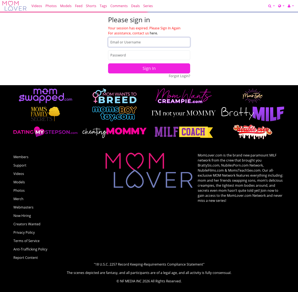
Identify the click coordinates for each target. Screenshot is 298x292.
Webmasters (23, 207)
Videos (36, 6)
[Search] (271, 6)
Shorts (91, 6)
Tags (103, 6)
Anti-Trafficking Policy (30, 249)
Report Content (25, 257)
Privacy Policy (24, 232)
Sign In (149, 68)
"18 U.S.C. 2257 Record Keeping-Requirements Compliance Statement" (149, 264)
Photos (51, 6)
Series (148, 6)
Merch (18, 199)
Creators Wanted (26, 224)
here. (154, 33)
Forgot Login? (179, 76)
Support (19, 165)
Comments (119, 6)
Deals (135, 6)
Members (20, 157)
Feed (79, 6)
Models (66, 6)
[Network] (281, 6)
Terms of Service (26, 241)
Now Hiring (22, 215)
